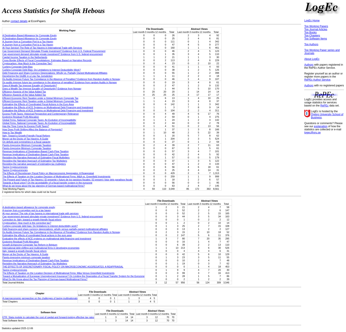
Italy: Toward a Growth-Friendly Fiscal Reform (26, 135)
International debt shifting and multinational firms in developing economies (40, 248)
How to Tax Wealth (12, 132)
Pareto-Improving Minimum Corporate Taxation (26, 145)
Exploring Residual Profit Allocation (20, 117)
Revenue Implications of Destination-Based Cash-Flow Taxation (35, 151)
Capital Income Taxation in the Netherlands (24, 57)
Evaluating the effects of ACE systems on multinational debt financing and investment (46, 238)
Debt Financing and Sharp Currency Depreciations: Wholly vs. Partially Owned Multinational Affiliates (54, 73)
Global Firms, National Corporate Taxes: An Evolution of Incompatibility (39, 120)
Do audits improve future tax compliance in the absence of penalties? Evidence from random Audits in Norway (59, 82)
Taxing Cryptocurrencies (15, 167)
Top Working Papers (316, 26)
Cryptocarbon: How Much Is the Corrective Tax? (27, 63)
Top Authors (311, 44)
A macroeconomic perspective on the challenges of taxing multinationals (39, 298)
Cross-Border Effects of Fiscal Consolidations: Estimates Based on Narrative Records (47, 60)
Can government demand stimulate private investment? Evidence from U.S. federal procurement (52, 54)
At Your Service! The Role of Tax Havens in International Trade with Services (42, 47)
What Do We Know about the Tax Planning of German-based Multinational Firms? (44, 279)
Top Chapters (312, 35)
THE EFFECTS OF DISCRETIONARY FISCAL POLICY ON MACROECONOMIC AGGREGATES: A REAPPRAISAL (62, 266)
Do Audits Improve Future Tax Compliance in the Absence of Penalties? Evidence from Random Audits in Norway (61, 79)
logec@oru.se (312, 132)
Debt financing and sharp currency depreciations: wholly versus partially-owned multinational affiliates (55, 229)
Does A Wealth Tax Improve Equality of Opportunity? (29, 85)
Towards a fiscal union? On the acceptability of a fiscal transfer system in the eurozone (47, 182)
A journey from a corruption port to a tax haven (26, 210)
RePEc (324, 105)
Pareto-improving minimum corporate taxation (26, 257)
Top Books (310, 32)
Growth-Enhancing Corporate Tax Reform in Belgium (29, 244)
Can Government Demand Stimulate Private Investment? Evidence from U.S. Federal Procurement (53, 51)
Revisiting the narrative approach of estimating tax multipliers (34, 164)
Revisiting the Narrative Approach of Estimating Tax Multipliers (34, 160)
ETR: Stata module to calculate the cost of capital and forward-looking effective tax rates (48, 317)
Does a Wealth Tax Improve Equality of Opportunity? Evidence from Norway (41, 88)
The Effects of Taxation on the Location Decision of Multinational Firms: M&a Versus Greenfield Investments (58, 273)
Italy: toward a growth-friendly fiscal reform (24, 251)
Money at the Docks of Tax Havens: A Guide (25, 138)
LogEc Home (312, 20)
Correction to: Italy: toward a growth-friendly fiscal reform (31, 219)
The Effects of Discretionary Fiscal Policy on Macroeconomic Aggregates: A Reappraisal (48, 173)
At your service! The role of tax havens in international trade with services (40, 213)
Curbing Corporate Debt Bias (17, 66)
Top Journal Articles (315, 29)
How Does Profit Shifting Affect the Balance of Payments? (32, 129)
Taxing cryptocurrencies (14, 270)
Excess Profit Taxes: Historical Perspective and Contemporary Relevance (40, 113)
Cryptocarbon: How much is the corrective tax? (26, 223)
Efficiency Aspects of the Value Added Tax (24, 91)
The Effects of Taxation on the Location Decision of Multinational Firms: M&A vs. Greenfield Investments (56, 176)
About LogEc (312, 59)
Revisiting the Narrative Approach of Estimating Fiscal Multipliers (36, 157)
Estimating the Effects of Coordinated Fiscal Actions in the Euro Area (38, 104)
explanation (320, 126)
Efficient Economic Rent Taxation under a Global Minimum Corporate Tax (40, 98)
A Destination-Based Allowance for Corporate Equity (29, 35)
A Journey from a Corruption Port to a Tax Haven (27, 41)
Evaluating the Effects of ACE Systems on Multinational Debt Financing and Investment (47, 107)
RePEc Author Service (317, 79)
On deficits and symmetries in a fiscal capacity (26, 141)
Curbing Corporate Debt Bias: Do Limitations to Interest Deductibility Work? (41, 69)
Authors (308, 64)
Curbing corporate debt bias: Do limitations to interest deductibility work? (40, 226)
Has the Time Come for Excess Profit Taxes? (25, 126)
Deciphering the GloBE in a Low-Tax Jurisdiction (27, 76)
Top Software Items (315, 38)
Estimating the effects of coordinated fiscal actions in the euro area (37, 235)
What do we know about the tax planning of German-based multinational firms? (43, 185)
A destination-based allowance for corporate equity (28, 207)
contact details (19, 21)
